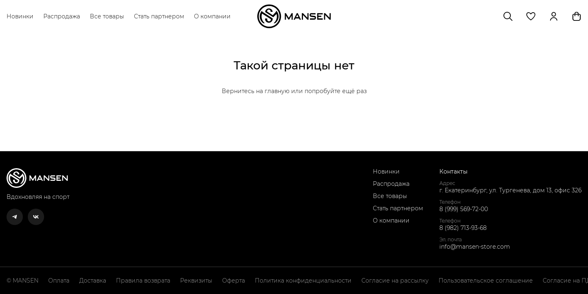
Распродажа (61, 16)
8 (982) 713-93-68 (463, 228)
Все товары (107, 16)
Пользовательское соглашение (486, 280)
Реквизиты (196, 280)
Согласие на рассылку (395, 280)
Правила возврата (143, 280)
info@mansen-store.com (474, 246)
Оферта (233, 280)
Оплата (58, 280)
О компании (212, 16)
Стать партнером (159, 16)
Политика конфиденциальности (303, 280)
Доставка (92, 280)
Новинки (20, 16)
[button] (531, 16)
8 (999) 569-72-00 (463, 209)
